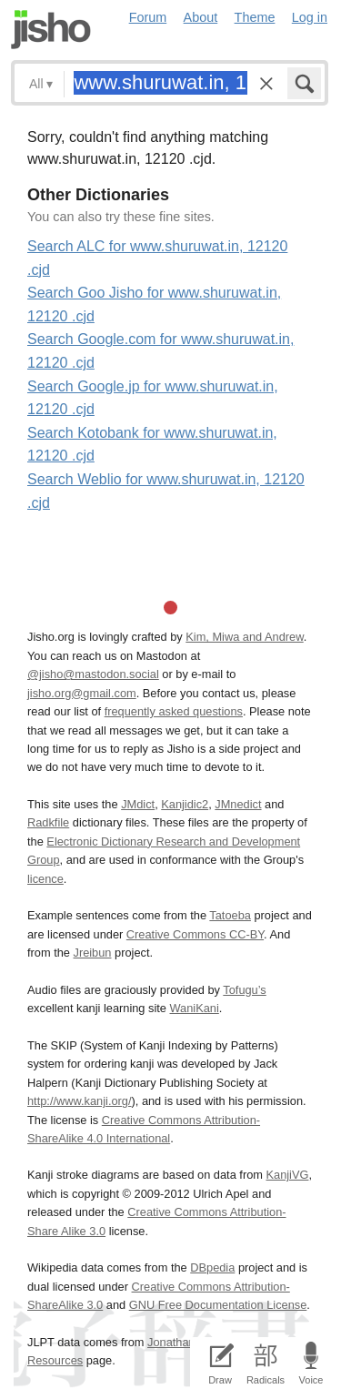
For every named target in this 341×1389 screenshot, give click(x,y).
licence (45, 879)
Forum (148, 17)
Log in (309, 17)
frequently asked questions (174, 711)
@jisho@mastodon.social (93, 674)
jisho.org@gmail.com (81, 693)
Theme (255, 17)
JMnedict (238, 804)
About (201, 17)
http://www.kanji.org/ (79, 1101)
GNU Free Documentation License (218, 1305)
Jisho (51, 29)
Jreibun (93, 952)
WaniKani (194, 1008)
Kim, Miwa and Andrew (244, 637)
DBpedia (212, 1267)
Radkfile (48, 822)
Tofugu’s (244, 990)
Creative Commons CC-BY (195, 934)
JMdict (138, 804)
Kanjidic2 (184, 804)
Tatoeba (230, 915)
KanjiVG (287, 1174)
